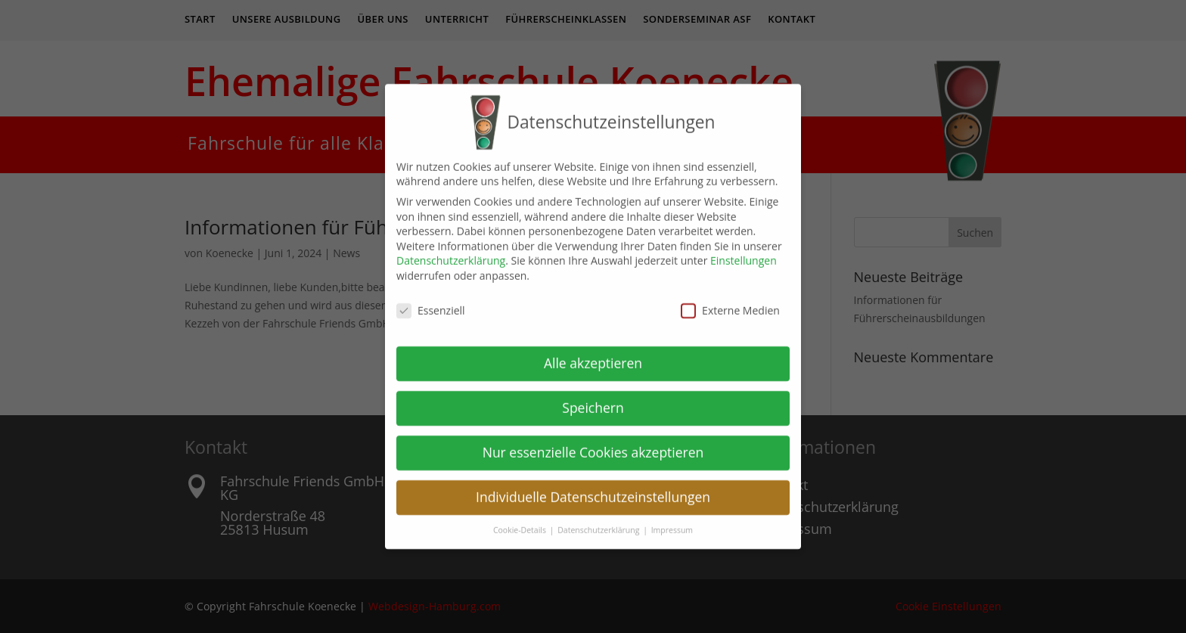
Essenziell (430, 299)
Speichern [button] (592, 396)
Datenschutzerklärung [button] (599, 519)
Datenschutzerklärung (450, 249)
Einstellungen (743, 249)
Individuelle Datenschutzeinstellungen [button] (593, 485)
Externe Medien (730, 299)
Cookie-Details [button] (520, 519)
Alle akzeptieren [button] (593, 352)
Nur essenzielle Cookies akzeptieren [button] (593, 441)
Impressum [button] (672, 519)
